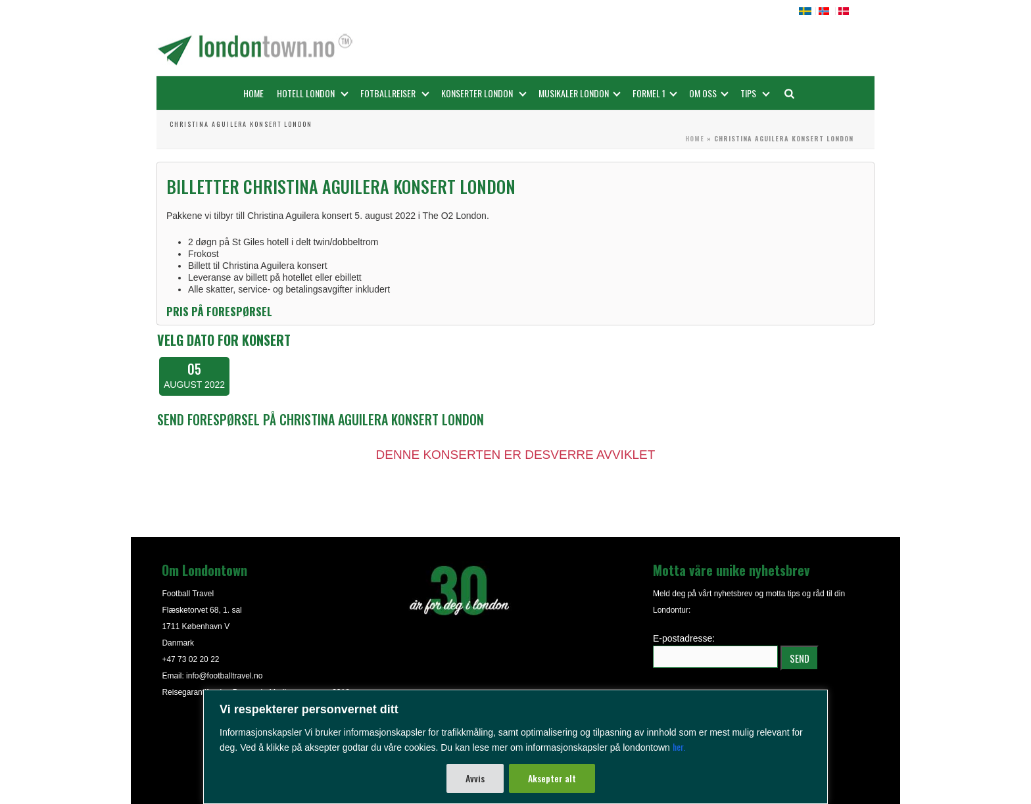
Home (253, 93)
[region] (515, 747)
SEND (799, 658)
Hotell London (312, 93)
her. (679, 746)
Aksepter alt (552, 778)
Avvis (475, 778)
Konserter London (484, 93)
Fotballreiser (394, 93)
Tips (755, 93)
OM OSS (709, 93)
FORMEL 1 (655, 93)
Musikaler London (580, 93)
